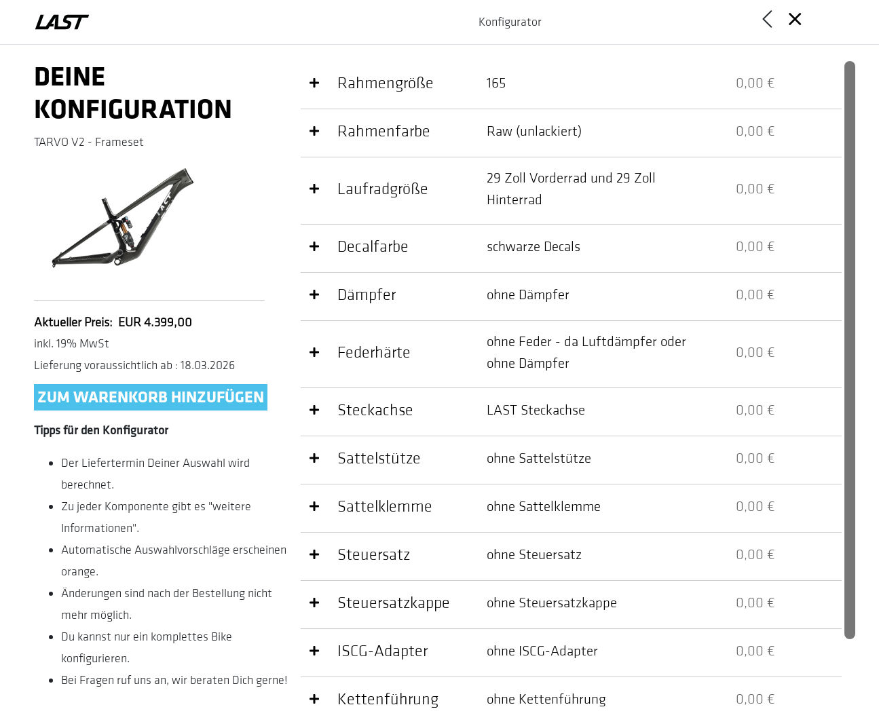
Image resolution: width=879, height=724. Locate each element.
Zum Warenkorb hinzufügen (150, 397)
